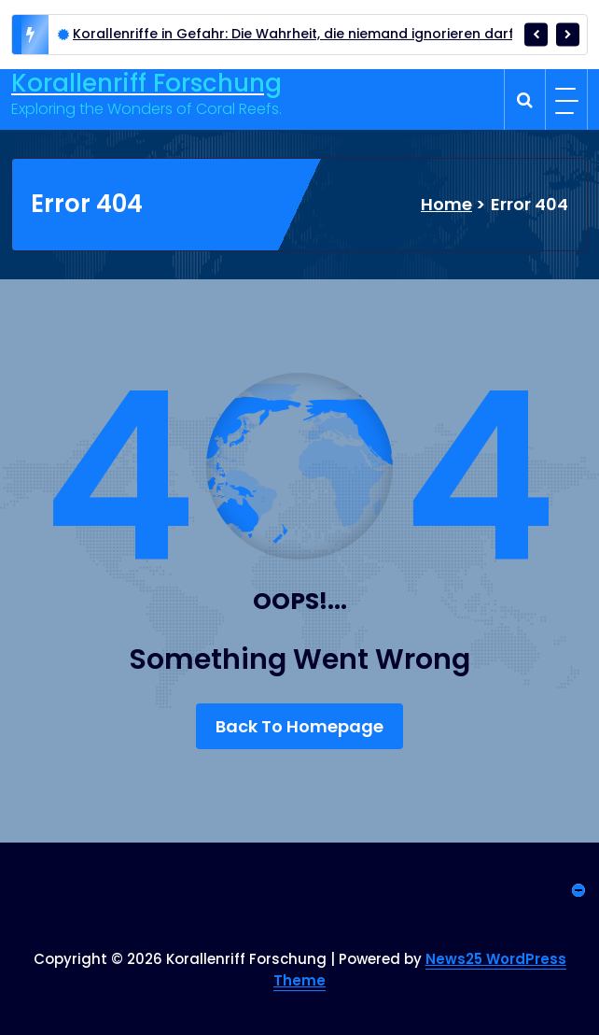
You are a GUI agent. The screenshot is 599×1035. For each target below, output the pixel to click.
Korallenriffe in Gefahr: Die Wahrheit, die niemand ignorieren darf (293, 33)
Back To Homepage (299, 726)
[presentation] (536, 34)
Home (446, 204)
